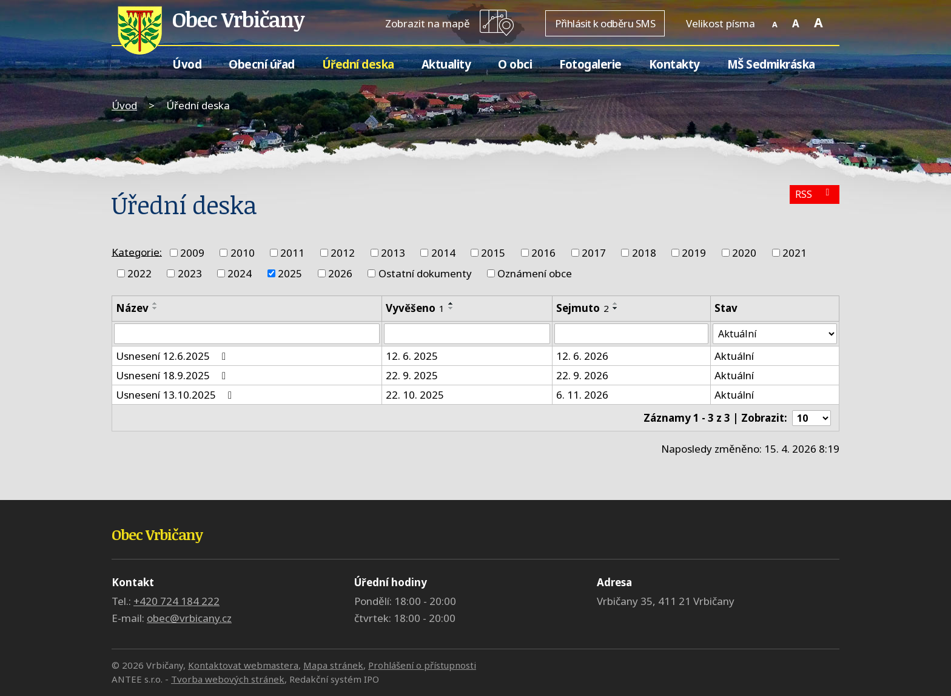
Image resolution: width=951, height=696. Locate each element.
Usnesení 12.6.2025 (173, 357)
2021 (794, 253)
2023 (190, 273)
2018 (644, 253)
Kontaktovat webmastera (243, 665)
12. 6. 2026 (581, 357)
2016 (543, 253)
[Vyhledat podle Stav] (774, 334)
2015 (493, 253)
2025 (290, 273)
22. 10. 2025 (414, 396)
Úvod (186, 64)
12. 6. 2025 (411, 357)
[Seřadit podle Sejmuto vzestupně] (614, 303)
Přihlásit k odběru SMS (605, 23)
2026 (340, 273)
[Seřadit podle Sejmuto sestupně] (614, 308)
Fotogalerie (590, 64)
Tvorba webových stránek (227, 679)
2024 (239, 273)
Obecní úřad (262, 64)
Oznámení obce (534, 273)
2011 (292, 253)
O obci (515, 64)
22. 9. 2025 (411, 376)
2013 (393, 253)
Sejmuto (581, 308)
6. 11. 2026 (581, 396)
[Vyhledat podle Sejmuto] (630, 334)
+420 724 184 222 (176, 601)
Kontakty (674, 64)
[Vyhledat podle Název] (246, 334)
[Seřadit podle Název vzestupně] (155, 303)
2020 (744, 253)
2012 (343, 253)
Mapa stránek (333, 665)
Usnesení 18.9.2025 (173, 376)
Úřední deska (358, 64)
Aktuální (732, 357)
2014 (443, 253)
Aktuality (446, 64)
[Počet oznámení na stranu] (810, 419)
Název (132, 308)
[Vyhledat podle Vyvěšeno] (466, 334)
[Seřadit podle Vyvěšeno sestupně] (450, 308)
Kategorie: (137, 251)
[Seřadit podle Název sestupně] (155, 308)
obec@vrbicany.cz (189, 618)
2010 (242, 253)
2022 (139, 273)
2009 (192, 253)
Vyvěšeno (414, 308)
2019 (694, 253)
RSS (813, 196)
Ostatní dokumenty (425, 273)
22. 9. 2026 (581, 376)
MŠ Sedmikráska (771, 64)
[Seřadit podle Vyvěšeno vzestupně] (450, 303)
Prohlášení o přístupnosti (422, 665)
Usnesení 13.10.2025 (176, 396)
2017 (594, 253)
